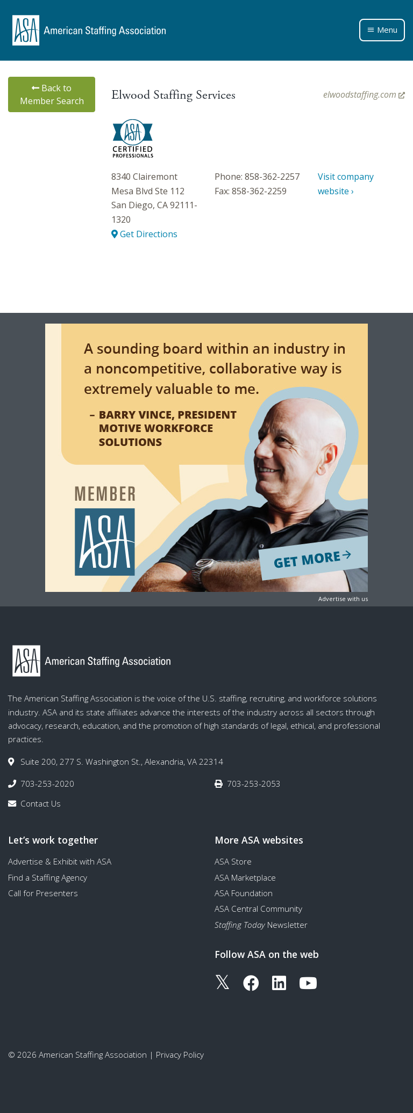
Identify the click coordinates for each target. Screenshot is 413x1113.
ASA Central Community (258, 908)
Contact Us (40, 803)
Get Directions (144, 234)
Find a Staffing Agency (47, 877)
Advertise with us (343, 599)
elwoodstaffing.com (364, 94)
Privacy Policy (180, 1054)
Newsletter (261, 924)
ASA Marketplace (245, 877)
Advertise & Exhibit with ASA (59, 861)
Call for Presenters (43, 893)
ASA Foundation (244, 893)
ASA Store (233, 861)
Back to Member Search (52, 94)
